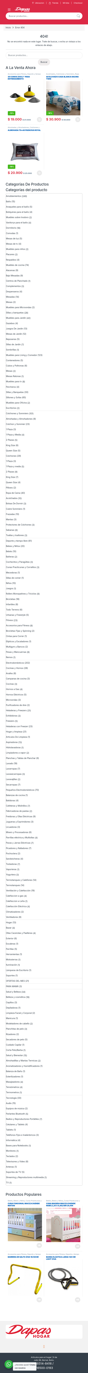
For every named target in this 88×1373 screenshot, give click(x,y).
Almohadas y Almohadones (18, 127)
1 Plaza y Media (13, 434)
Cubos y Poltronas (15, 365)
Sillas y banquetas (15, 312)
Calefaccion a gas (14, 895)
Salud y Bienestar (14, 1055)
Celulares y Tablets (15, 1124)
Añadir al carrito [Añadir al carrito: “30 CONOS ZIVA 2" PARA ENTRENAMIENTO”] (39, 119)
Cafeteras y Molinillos (16, 805)
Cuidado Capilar (14, 1044)
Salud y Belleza (13, 991)
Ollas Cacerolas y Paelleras (19, 933)
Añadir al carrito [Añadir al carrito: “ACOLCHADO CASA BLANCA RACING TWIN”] (77, 119)
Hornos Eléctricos (14, 694)
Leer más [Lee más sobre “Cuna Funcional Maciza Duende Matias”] (39, 1245)
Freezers (10, 721)
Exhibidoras (11, 715)
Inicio (8, 27)
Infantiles (10, 604)
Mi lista (66, 3)
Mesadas (10, 297)
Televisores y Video (15, 1161)
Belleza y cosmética (15, 997)
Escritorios (11, 408)
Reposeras (11, 339)
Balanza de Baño (14, 1071)
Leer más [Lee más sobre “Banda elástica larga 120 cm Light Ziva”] (77, 1299)
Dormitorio (11, 228)
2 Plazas (10, 440)
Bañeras (10, 556)
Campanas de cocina (16, 678)
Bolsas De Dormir (14, 503)
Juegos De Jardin (14, 328)
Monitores (11, 1150)
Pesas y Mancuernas (16, 652)
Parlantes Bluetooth (15, 1113)
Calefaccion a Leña (15, 901)
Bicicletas (10, 599)
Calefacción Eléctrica (16, 906)
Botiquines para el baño (17, 212)
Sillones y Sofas (13, 397)
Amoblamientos (13, 196)
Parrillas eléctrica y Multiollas (20, 837)
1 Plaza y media (13, 466)
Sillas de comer (13, 578)
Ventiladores (12, 917)
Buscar (78, 16)
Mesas (9, 302)
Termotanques (13, 885)
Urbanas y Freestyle (16, 615)
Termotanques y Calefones (19, 880)
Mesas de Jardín (14, 334)
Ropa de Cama (13, 493)
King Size (10, 445)
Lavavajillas (11, 779)
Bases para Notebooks (17, 1145)
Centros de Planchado (17, 281)
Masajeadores (13, 1082)
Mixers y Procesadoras (17, 832)
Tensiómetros (12, 1087)
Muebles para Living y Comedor (21, 355)
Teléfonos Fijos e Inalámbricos (21, 1135)
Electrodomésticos (15, 662)
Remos (9, 657)
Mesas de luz (12, 238)
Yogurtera (11, 874)
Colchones (11, 456)
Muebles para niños (15, 249)
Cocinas (10, 684)
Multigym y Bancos (15, 646)
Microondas (12, 700)
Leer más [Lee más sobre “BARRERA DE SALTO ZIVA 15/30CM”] (39, 1299)
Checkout (78, 3)
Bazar (9, 927)
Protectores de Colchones (18, 524)
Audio (9, 1103)
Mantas (9, 519)
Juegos (9, 588)
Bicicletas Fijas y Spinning (18, 631)
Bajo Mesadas (13, 275)
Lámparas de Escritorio (17, 970)
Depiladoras (12, 1007)
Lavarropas (11, 768)
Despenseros (12, 291)
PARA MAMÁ (12, 986)
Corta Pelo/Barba (14, 1050)
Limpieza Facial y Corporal (19, 1013)
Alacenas (10, 270)
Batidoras (10, 800)
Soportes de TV (13, 1172)
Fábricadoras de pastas (17, 811)
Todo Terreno (12, 609)
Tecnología (11, 1098)
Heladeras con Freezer (17, 726)
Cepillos (10, 1002)
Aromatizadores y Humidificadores (23, 1066)
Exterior (10, 938)
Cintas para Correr (15, 636)
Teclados (10, 1156)
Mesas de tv (12, 243)
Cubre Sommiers (14, 509)
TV (7, 1182)
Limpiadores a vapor (16, 752)
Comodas (10, 233)
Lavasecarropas (14, 774)
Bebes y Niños (13, 546)
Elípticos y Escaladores (17, 641)
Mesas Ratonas (13, 376)
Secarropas (11, 784)
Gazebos (10, 323)
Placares (10, 254)
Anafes (9, 673)
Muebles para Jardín (16, 318)
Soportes (10, 975)
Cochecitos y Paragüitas (18, 562)
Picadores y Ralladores (17, 848)
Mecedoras (11, 572)
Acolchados (50, 74)
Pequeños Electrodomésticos (20, 790)
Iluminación (11, 964)
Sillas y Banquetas (15, 392)
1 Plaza (9, 429)
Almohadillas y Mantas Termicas (21, 1060)
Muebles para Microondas (18, 307)
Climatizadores (13, 911)
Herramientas (12, 954)
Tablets (9, 1129)
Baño (8, 201)
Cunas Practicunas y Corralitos (21, 567)
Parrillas (10, 949)
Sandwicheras (13, 858)
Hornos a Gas (12, 689)
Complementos (13, 286)
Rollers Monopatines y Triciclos (21, 593)
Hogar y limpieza (14, 731)
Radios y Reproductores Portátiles (22, 1119)
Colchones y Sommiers (65, 74)
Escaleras (10, 943)
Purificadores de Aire (16, 705)
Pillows (9, 487)
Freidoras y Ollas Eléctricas (19, 816)
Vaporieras (11, 869)
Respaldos (11, 259)
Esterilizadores (13, 1076)
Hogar (9, 922)
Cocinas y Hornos (14, 668)
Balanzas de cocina (15, 795)
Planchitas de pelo (15, 1028)
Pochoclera (11, 853)
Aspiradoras (12, 742)
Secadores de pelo (15, 1039)
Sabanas (10, 530)
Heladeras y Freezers (16, 710)
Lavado (9, 763)
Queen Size (11, 450)
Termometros (12, 1092)
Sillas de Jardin (13, 344)
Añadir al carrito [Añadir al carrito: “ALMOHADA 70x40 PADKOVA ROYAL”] (39, 173)
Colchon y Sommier (15, 424)
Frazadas (10, 514)
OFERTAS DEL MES (15, 981)
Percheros (11, 387)
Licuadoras (11, 827)
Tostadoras (11, 864)
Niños (9, 583)
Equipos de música (15, 1108)
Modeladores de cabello (17, 1023)
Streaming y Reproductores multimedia (25, 1177)
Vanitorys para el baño (17, 222)
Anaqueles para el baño (17, 206)
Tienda (53, 3)
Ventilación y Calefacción (18, 890)
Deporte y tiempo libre (17, 541)
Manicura (10, 1018)
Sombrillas (11, 349)
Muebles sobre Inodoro (17, 217)
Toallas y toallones (15, 535)
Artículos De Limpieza (16, 737)
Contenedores (13, 360)
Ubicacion (37, 3)
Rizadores (11, 1034)
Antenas (10, 1166)
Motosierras (12, 959)
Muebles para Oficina (16, 402)
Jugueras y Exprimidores (18, 821)
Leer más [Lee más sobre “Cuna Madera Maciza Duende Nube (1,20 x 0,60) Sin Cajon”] (77, 1246)
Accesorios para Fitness (17, 74)
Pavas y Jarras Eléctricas (18, 842)
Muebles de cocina (15, 265)
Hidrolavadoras (13, 747)
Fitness (9, 620)
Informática (11, 1140)
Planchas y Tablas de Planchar (21, 758)
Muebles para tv (14, 381)
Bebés (9, 551)
